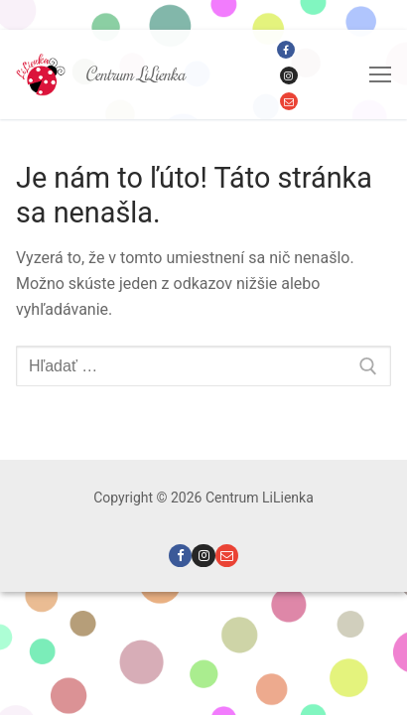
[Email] (289, 101)
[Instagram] (289, 75)
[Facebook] (286, 50)
